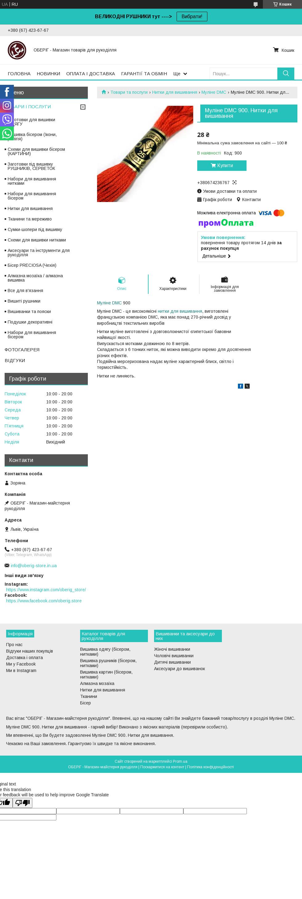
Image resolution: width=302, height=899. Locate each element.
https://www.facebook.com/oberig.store (44, 600)
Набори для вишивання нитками (32, 181)
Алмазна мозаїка (97, 683)
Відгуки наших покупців (29, 651)
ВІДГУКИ (15, 360)
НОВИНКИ (48, 73)
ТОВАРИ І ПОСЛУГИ (28, 106)
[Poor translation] (22, 803)
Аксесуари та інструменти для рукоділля (39, 252)
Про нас (14, 644)
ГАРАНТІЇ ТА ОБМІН (144, 73)
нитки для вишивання (180, 311)
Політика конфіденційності (210, 767)
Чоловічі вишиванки (174, 655)
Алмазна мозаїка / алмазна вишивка (35, 277)
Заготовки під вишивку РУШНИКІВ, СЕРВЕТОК (31, 166)
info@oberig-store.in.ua (34, 565)
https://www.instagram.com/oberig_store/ (46, 589)
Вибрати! (192, 16)
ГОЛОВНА (19, 73)
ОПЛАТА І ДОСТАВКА (90, 73)
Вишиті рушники (24, 301)
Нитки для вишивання (174, 92)
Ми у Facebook (21, 664)
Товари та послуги (129, 92)
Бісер (85, 702)
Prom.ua (180, 761)
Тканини (88, 696)
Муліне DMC (214, 92)
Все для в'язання (25, 290)
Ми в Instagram (21, 670)
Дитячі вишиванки (172, 662)
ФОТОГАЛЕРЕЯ (22, 349)
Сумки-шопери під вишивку (35, 229)
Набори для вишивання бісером (32, 195)
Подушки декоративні (30, 322)
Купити (225, 165)
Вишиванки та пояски (29, 311)
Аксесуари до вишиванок (179, 668)
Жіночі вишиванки (172, 649)
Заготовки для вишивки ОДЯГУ (31, 121)
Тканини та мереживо (30, 219)
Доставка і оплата (24, 657)
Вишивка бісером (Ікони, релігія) (32, 136)
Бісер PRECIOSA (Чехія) (32, 265)
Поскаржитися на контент (162, 767)
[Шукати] (285, 74)
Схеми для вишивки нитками (37, 239)
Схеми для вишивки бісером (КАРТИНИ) (36, 151)
